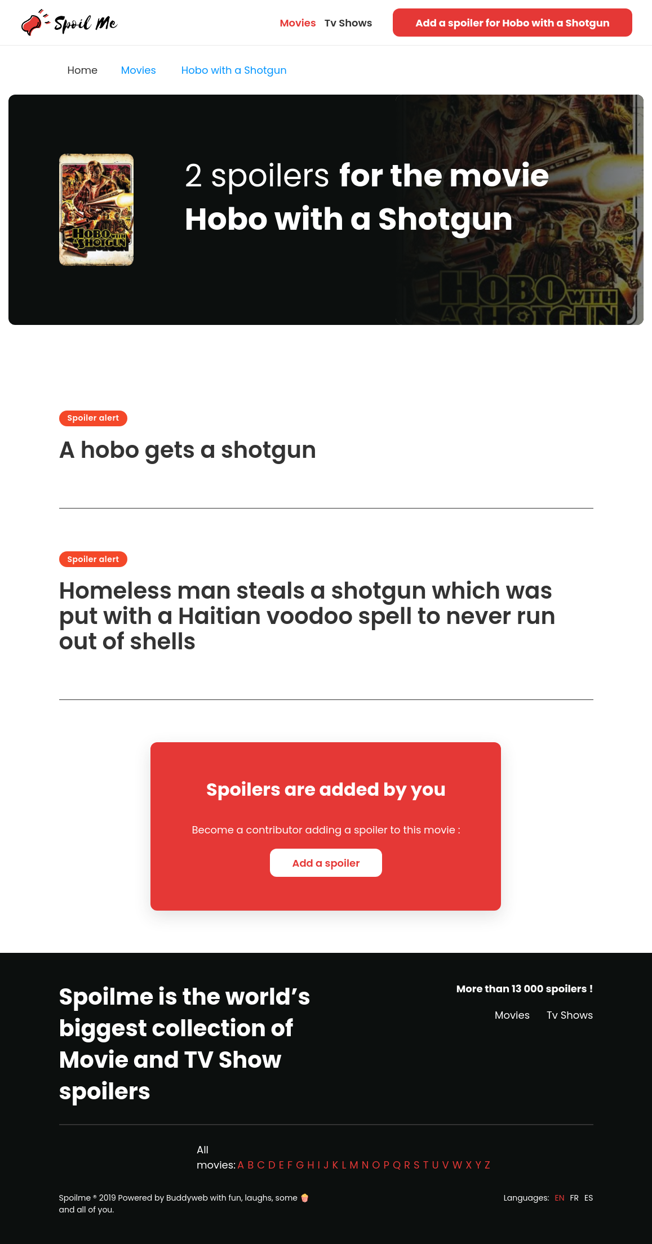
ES (588, 1197)
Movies (298, 23)
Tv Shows (348, 23)
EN (559, 1197)
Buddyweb (187, 1197)
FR (574, 1197)
